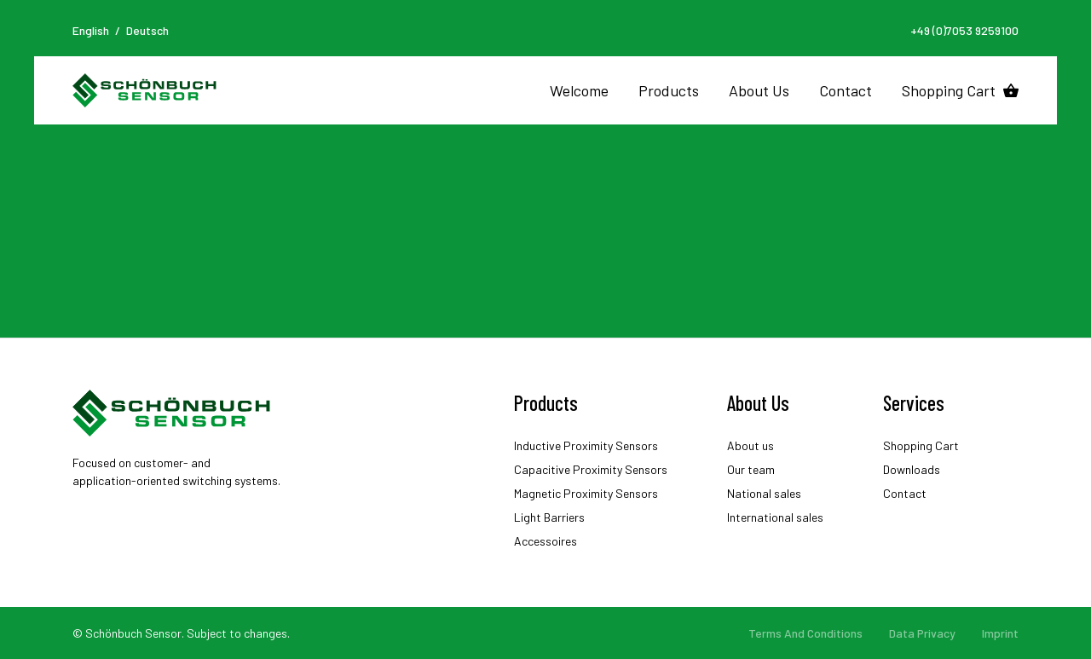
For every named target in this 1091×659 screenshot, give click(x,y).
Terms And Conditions (805, 633)
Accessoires (545, 541)
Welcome (579, 90)
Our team (751, 469)
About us (750, 445)
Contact (845, 90)
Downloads (911, 469)
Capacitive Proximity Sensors (590, 469)
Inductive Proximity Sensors (586, 445)
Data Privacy (922, 633)
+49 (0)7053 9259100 (964, 30)
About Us (759, 90)
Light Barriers (549, 517)
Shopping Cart (949, 90)
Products (668, 90)
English (90, 30)
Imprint (1000, 633)
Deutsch (147, 30)
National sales (764, 493)
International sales (775, 517)
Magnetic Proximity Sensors (586, 493)
